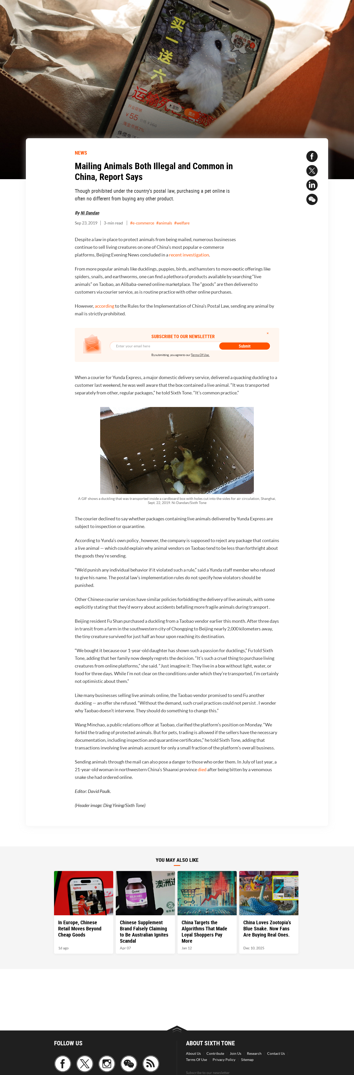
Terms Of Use (196, 1060)
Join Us (235, 1053)
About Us (193, 1053)
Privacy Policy (224, 1060)
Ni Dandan (89, 213)
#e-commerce (142, 223)
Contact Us (276, 1053)
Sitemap (247, 1060)
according (104, 306)
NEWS (81, 152)
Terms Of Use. (200, 355)
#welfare (182, 223)
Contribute (215, 1053)
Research (254, 1053)
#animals (164, 223)
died (202, 769)
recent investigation (189, 254)
